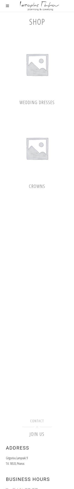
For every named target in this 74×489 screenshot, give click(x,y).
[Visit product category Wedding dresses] (37, 69)
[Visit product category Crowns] (37, 153)
